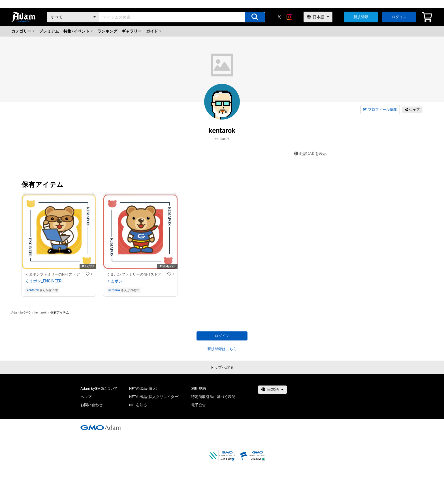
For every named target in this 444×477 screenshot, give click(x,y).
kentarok (33, 290)
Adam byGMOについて (99, 388)
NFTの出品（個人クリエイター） (154, 397)
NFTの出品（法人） (143, 388)
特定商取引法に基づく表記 (213, 397)
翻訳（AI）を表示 (310, 154)
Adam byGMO (21, 312)
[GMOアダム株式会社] (100, 427)
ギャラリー (132, 31)
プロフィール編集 (380, 109)
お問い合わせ (91, 405)
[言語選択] (318, 17)
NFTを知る (138, 405)
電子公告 (198, 405)
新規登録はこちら (222, 349)
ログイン (399, 17)
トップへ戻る (222, 367)
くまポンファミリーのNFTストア (52, 274)
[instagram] (289, 17)
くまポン (115, 281)
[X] (279, 17)
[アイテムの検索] (255, 17)
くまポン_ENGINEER (43, 281)
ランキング (107, 31)
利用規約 (198, 388)
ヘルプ (85, 397)
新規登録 (360, 17)
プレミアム (49, 31)
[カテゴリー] (73, 17)
